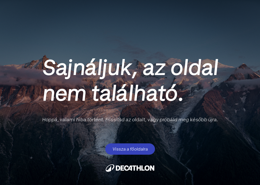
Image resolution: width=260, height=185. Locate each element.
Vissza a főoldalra (130, 149)
